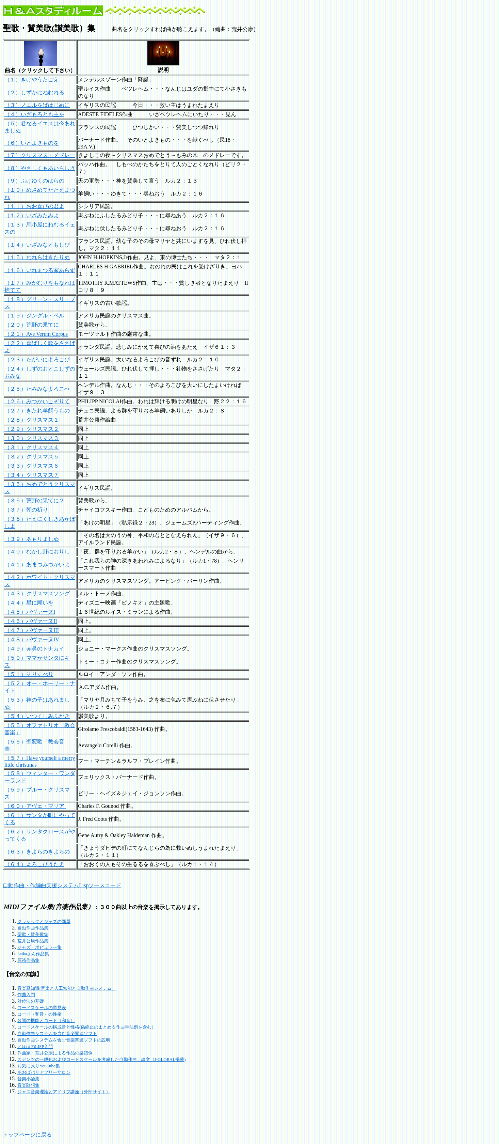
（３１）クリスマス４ (31, 447)
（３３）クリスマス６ (31, 466)
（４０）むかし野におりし (37, 551)
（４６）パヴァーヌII (30, 621)
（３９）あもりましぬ (31, 539)
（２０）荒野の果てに (31, 325)
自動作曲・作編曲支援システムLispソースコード (62, 885)
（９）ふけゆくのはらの (34, 181)
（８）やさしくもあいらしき (39, 168)
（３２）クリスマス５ (31, 456)
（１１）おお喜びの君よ (34, 206)
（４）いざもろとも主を (34, 114)
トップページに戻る (27, 1135)
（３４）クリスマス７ (31, 475)
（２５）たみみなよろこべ (37, 389)
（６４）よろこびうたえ (34, 864)
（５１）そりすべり (28, 674)
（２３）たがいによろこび (37, 359)
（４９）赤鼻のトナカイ (34, 649)
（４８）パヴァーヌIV (31, 639)
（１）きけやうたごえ (31, 79)
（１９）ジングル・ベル (34, 315)
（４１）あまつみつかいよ (37, 564)
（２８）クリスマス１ (31, 420)
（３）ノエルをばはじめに (37, 105)
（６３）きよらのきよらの (37, 852)
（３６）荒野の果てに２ (34, 500)
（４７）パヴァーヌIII (31, 630)
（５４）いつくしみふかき (37, 716)
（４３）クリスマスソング (37, 593)
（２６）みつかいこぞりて (37, 401)
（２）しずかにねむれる (34, 92)
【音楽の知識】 (23, 974)
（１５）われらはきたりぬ (37, 257)
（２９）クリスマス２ (31, 429)
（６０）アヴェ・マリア (35, 806)
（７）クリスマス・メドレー (39, 155)
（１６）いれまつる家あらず (39, 270)
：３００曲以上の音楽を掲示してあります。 (103, 907)
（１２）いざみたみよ (31, 215)
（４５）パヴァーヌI (29, 612)
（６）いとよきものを (31, 143)
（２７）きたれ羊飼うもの (37, 410)
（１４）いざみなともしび (37, 245)
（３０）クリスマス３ (31, 438)
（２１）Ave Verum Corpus (36, 334)
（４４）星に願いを (28, 603)
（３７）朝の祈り (26, 510)
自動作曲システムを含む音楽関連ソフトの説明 (63, 1040)
